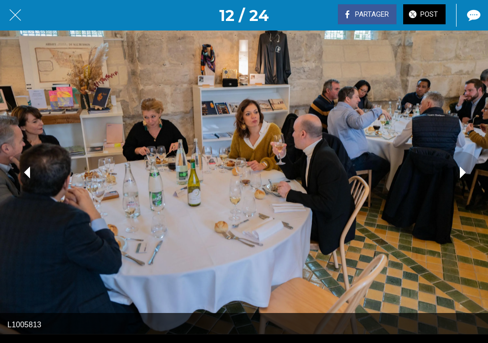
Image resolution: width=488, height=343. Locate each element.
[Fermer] (15, 15)
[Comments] (472, 15)
